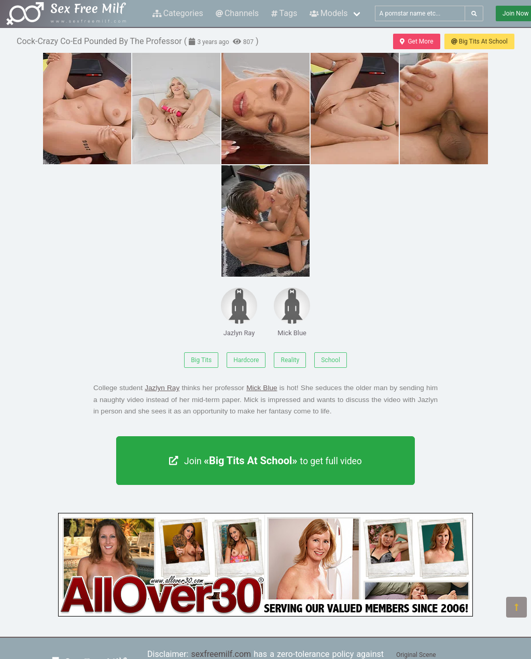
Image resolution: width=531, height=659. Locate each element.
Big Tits (201, 360)
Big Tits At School (479, 41)
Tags (284, 13)
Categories (177, 13)
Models (328, 13)
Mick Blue (292, 312)
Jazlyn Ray (239, 312)
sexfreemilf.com (221, 654)
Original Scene (416, 654)
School (330, 360)
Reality (290, 360)
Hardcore (246, 360)
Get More (416, 41)
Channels (237, 13)
